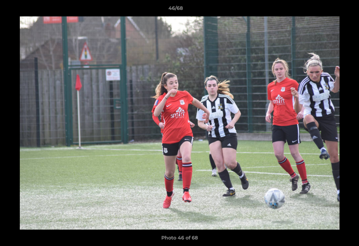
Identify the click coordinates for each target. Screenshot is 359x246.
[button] (330, 10)
